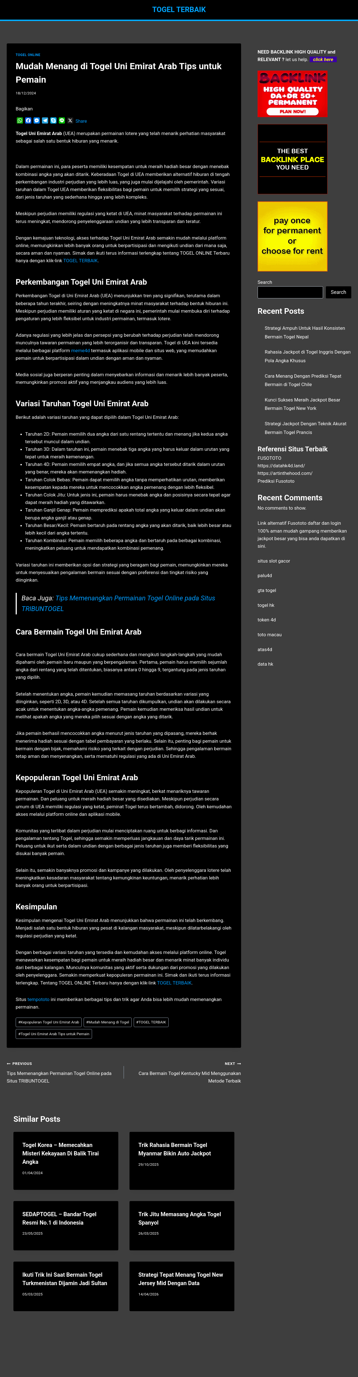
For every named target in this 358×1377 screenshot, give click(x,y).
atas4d (265, 649)
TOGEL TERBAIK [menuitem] (80, 260)
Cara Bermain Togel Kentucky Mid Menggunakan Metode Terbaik (185, 1072)
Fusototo (297, 523)
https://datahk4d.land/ (281, 465)
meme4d (80, 350)
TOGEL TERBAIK (151, 1022)
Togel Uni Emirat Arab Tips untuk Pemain (53, 1034)
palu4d (265, 575)
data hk (265, 664)
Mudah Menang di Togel (107, 1022)
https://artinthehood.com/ (285, 473)
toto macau (270, 634)
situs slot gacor (274, 561)
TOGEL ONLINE (28, 55)
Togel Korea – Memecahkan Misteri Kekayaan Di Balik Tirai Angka (60, 1153)
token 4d (267, 620)
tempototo (38, 999)
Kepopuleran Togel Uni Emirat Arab (48, 1022)
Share (81, 121)
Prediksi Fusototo (276, 481)
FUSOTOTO (269, 458)
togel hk (266, 605)
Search (265, 282)
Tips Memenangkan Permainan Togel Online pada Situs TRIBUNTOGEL (63, 1072)
